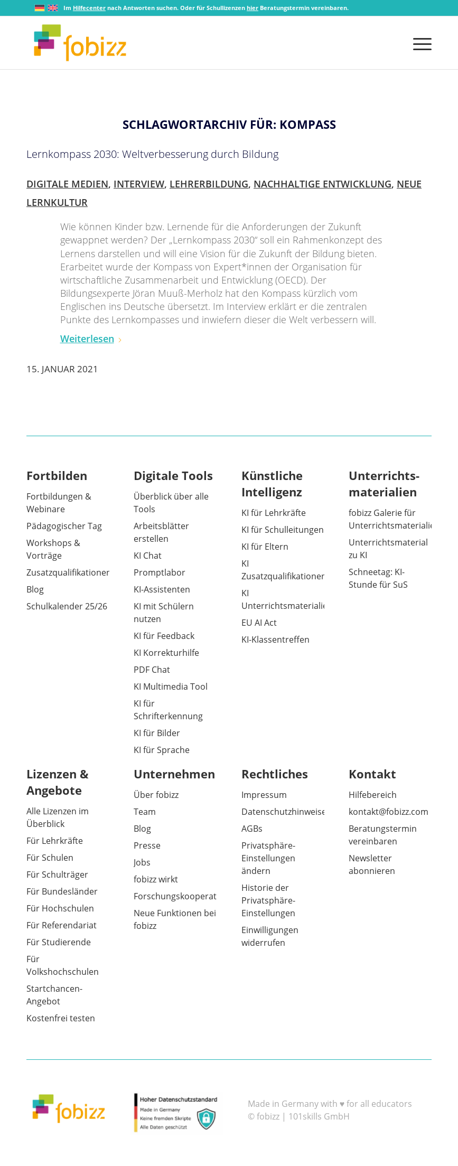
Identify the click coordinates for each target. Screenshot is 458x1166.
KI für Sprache (162, 750)
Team (145, 811)
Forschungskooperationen (186, 896)
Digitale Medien (67, 183)
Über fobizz (156, 795)
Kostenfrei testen (60, 1018)
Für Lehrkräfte (54, 841)
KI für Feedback (164, 636)
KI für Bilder (157, 733)
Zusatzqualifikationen (68, 572)
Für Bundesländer (62, 891)
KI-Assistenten (162, 589)
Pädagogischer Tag (64, 526)
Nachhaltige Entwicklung (322, 183)
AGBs (252, 828)
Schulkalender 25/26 (66, 606)
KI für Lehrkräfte (273, 513)
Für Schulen (49, 857)
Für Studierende (58, 942)
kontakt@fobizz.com (388, 811)
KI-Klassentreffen (275, 639)
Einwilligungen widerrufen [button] (269, 936)
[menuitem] (420, 42)
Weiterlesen (91, 338)
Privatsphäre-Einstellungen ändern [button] (268, 858)
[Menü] (420, 42)
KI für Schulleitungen (282, 529)
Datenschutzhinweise (283, 811)
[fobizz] (80, 42)
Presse (147, 845)
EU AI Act (259, 622)
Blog (35, 589)
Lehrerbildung (209, 183)
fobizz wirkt (156, 879)
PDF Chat (152, 669)
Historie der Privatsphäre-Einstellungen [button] (268, 900)
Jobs (142, 862)
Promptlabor (159, 572)
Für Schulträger (57, 874)
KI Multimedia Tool (171, 686)
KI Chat (148, 555)
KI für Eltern (264, 546)
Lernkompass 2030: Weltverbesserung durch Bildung (152, 154)
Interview (139, 183)
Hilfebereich (373, 795)
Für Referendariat (61, 925)
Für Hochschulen (60, 908)
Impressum (264, 795)
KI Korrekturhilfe (166, 653)
